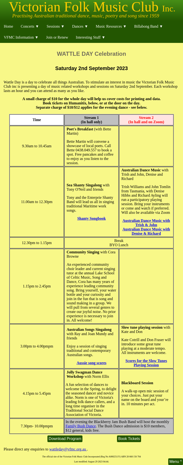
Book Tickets (129, 439)
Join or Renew (57, 37)
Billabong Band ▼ (148, 26)
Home (8, 26)
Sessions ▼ (56, 26)
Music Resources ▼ (111, 26)
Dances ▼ (80, 26)
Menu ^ (175, 462)
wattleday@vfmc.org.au (68, 449)
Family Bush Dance (81, 426)
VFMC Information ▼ (21, 37)
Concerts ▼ (30, 26)
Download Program (65, 439)
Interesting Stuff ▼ (90, 37)
